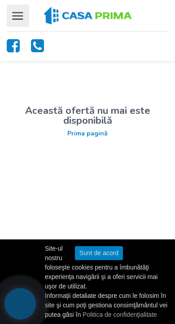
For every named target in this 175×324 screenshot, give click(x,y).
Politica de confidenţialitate (120, 314)
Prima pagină (87, 133)
